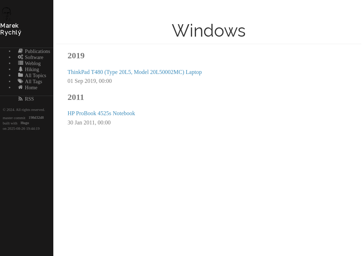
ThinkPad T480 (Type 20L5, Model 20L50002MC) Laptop (135, 72)
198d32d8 (36, 118)
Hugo (25, 123)
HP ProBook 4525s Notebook (101, 113)
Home (27, 87)
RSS (25, 99)
